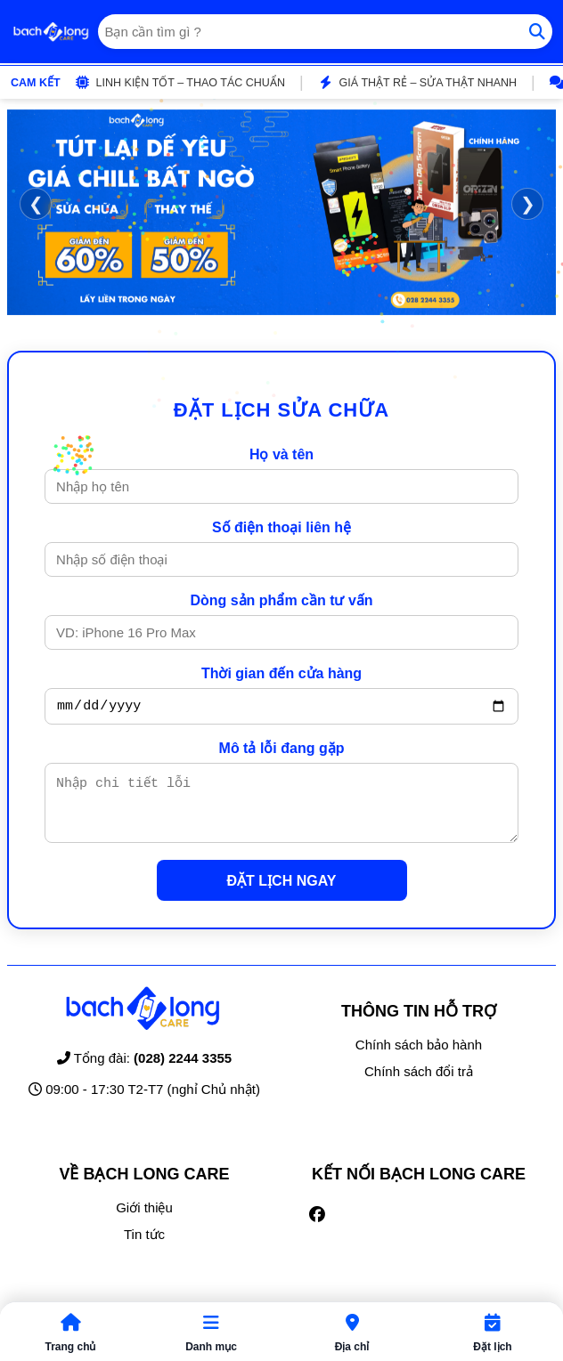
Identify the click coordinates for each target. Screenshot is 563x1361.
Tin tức (144, 1247)
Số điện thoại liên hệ (281, 527)
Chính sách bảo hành (418, 1057)
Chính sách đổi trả (418, 1084)
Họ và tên (281, 454)
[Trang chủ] (51, 32)
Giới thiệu (144, 1220)
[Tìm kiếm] (537, 31)
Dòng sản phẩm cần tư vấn (281, 600)
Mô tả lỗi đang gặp (282, 750)
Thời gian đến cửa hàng (281, 673)
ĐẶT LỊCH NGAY (282, 894)
